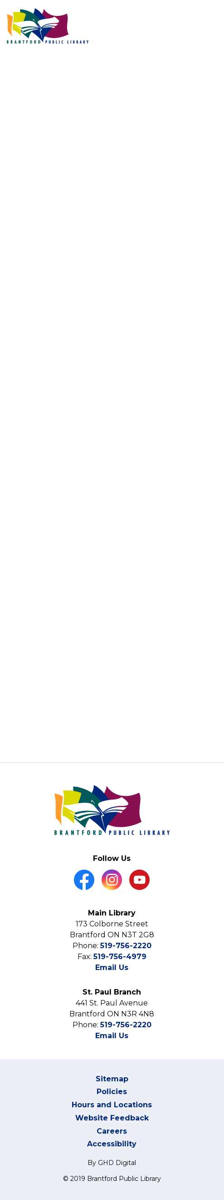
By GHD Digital (112, 1163)
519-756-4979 (119, 956)
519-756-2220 (125, 945)
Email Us (111, 967)
